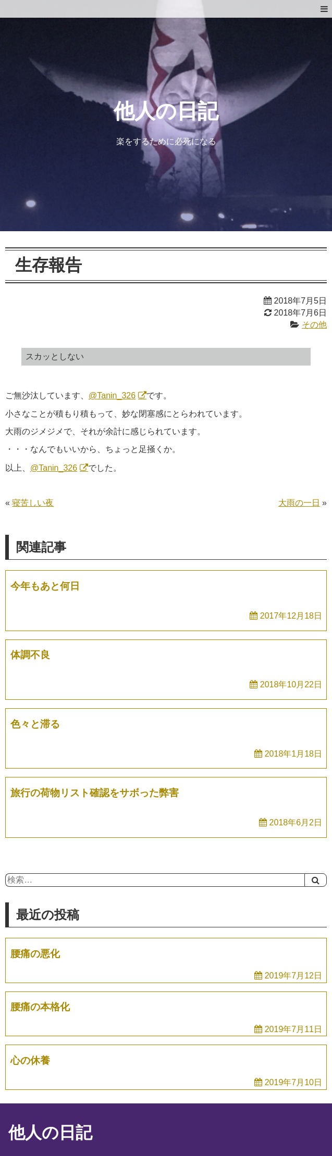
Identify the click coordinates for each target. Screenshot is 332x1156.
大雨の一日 (299, 502)
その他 (314, 324)
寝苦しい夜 (33, 502)
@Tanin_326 (112, 395)
